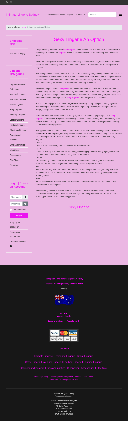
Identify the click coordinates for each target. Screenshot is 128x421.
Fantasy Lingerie (17, 125)
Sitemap (64, 288)
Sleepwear (14, 150)
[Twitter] (11, 2)
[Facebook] (7, 2)
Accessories (15, 155)
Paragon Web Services (64, 396)
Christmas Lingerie (18, 130)
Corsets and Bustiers (15, 137)
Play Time (14, 160)
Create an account (18, 244)
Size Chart (14, 165)
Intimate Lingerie (17, 94)
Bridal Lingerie (16, 104)
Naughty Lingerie (17, 115)
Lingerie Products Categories (17, 87)
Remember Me (19, 210)
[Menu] (120, 15)
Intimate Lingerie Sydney (22, 14)
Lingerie (70, 15)
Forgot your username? (15, 234)
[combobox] (102, 14)
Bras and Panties (17, 145)
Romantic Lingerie (18, 99)
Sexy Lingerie (16, 110)
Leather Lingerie (17, 120)
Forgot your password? (15, 224)
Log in (19, 215)
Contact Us (80, 15)
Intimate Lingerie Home (55, 15)
